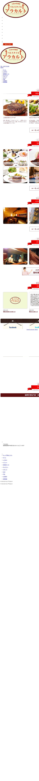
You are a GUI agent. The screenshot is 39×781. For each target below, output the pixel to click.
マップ (4, 78)
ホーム (4, 69)
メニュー (5, 72)
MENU (2, 67)
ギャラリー (5, 75)
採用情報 (5, 82)
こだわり (5, 71)
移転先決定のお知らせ (9, 311)
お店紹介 (5, 80)
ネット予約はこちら (7, 455)
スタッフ (5, 76)
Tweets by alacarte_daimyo (32, 329)
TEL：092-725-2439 (5, 66)
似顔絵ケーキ (6, 74)
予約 (4, 79)
